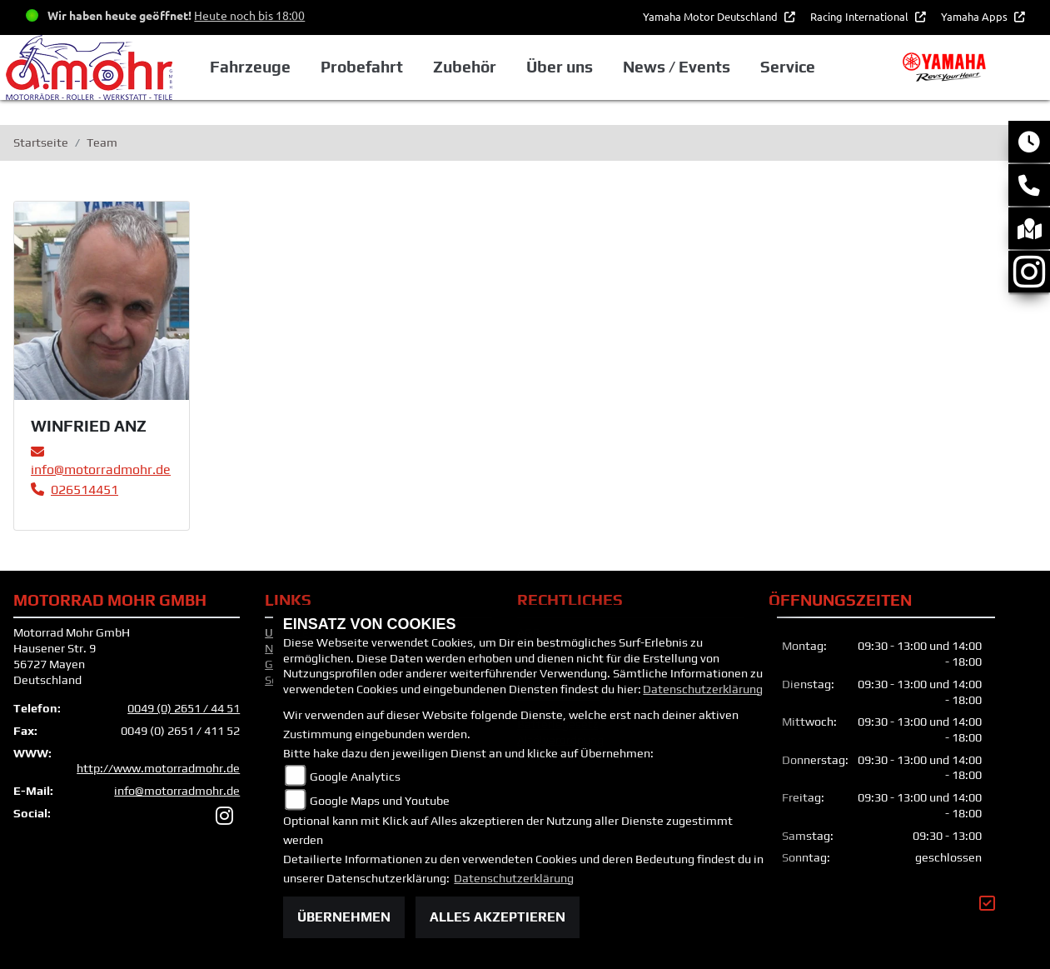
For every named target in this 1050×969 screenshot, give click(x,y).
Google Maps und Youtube (380, 800)
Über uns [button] (559, 66)
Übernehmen (344, 917)
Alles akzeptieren (497, 917)
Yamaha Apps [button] (975, 16)
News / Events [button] (676, 66)
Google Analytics (355, 776)
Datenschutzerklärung (703, 689)
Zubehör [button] (464, 66)
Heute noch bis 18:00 (249, 14)
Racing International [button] (860, 16)
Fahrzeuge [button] (250, 66)
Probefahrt (362, 66)
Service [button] (787, 66)
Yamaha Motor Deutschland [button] (711, 16)
